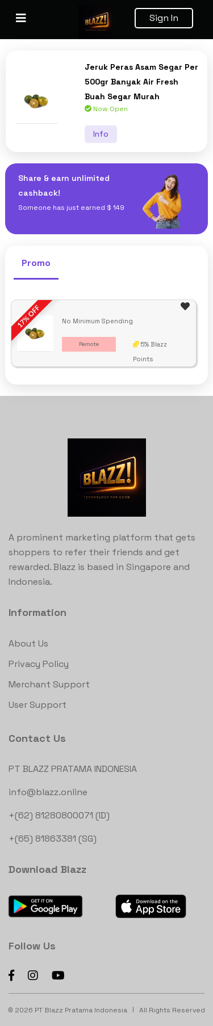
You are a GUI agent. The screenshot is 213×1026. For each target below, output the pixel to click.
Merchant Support (49, 684)
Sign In (163, 18)
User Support (37, 705)
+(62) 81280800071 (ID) (59, 815)
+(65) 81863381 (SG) (53, 839)
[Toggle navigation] (21, 18)
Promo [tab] (36, 263)
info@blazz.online (48, 792)
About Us (28, 643)
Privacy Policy (39, 664)
